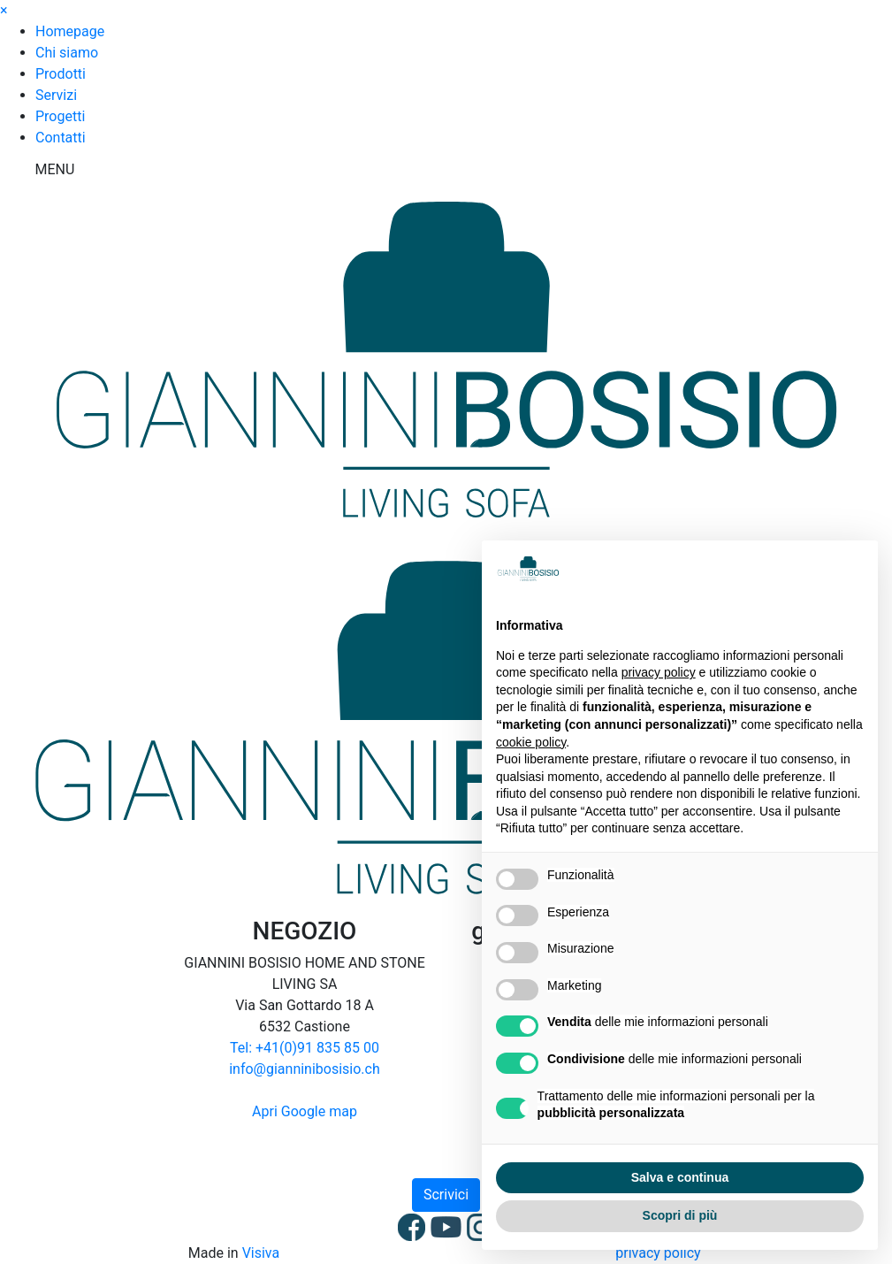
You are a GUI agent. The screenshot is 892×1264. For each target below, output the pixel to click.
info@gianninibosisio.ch (304, 1069)
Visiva (261, 1253)
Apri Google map (304, 1111)
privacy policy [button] (658, 672)
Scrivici (446, 1194)
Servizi (56, 95)
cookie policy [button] (531, 742)
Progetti (60, 116)
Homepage (69, 31)
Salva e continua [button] (679, 1177)
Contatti (60, 137)
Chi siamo (66, 52)
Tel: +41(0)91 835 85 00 (304, 1047)
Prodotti (60, 73)
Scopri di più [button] (680, 1215)
